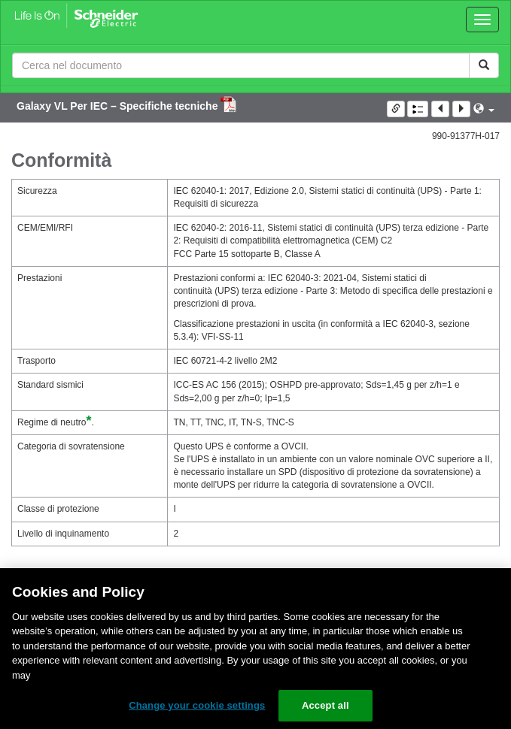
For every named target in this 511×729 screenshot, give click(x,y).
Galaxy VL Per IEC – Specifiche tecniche (119, 106)
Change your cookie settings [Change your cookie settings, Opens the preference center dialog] (197, 705)
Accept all (325, 705)
